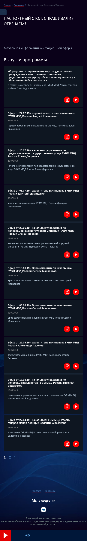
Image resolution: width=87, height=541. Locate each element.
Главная (7, 5)
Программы (19, 5)
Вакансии (50, 491)
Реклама (36, 491)
